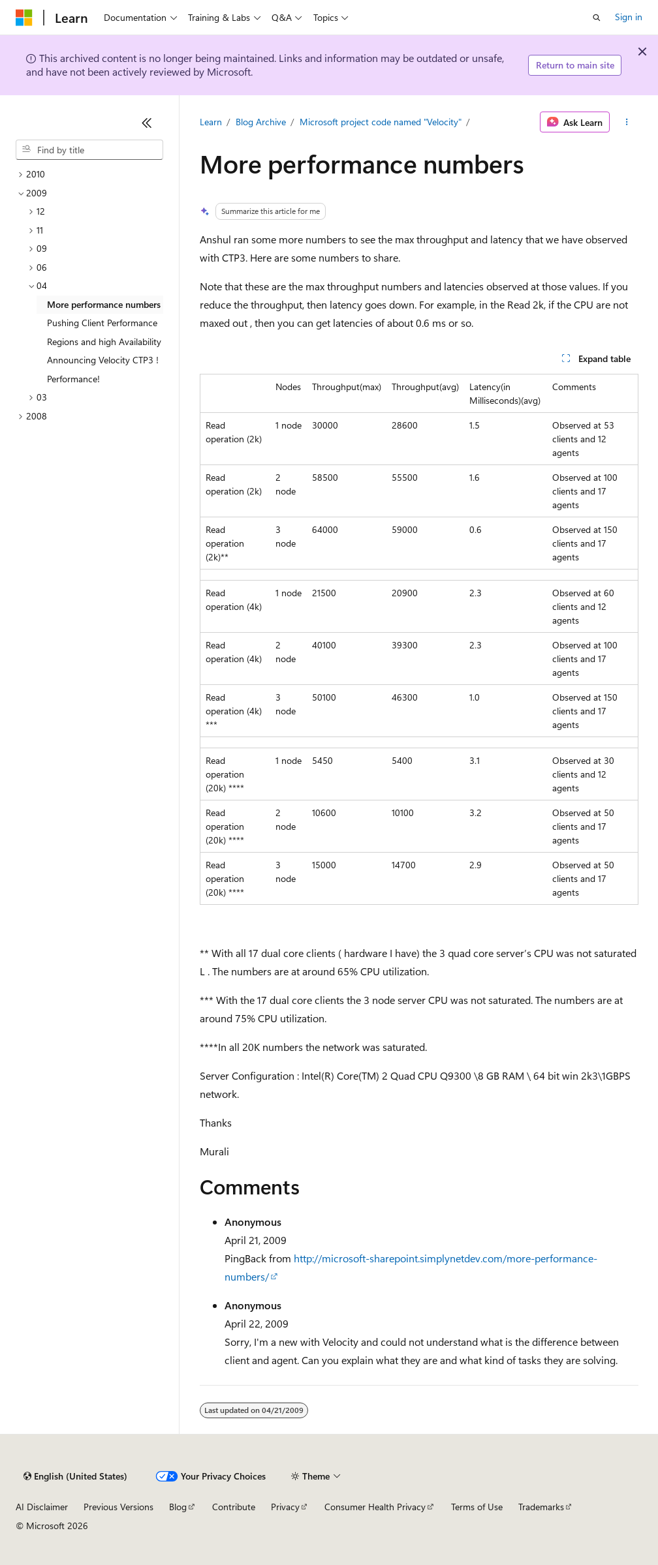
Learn (211, 121)
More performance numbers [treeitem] (104, 304)
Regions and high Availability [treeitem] (104, 341)
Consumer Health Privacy (375, 1506)
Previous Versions (118, 1506)
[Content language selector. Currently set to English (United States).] (75, 1476)
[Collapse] (147, 122)
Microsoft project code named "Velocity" (381, 121)
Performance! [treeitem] (73, 378)
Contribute (233, 1506)
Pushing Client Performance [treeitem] (102, 322)
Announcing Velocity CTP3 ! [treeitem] (103, 360)
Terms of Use (477, 1506)
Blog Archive (261, 121)
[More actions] (626, 122)
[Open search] (597, 17)
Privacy (285, 1506)
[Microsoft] (24, 17)
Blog (178, 1506)
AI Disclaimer (42, 1506)
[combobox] (89, 150)
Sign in (628, 16)
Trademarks (541, 1506)
